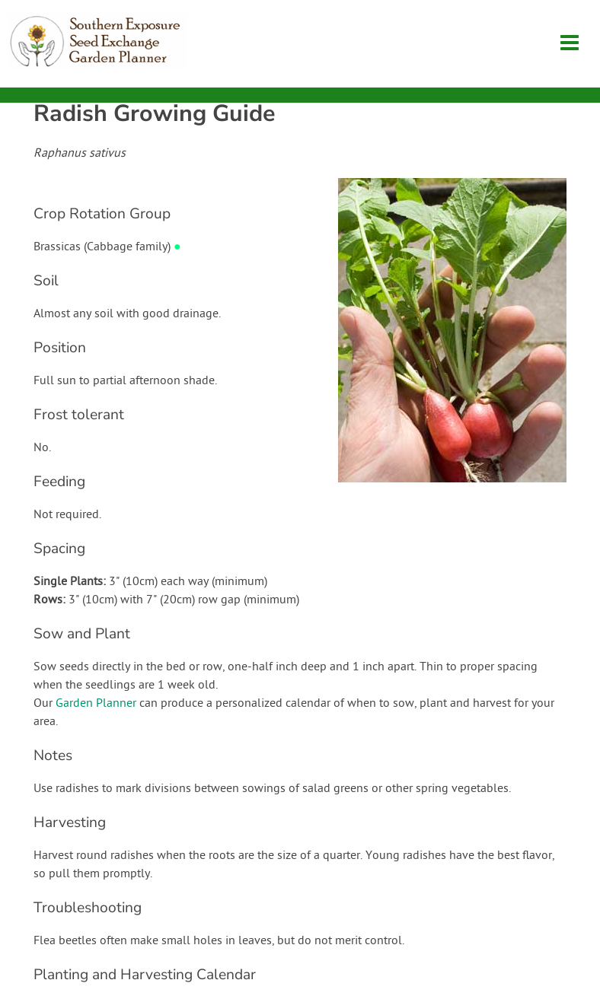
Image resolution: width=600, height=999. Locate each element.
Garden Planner (96, 703)
